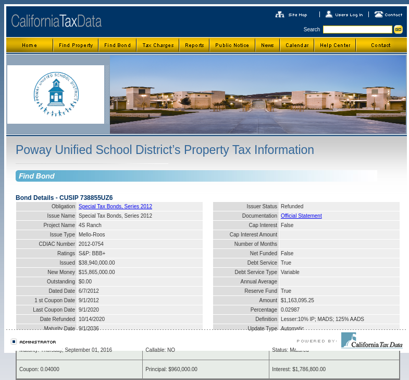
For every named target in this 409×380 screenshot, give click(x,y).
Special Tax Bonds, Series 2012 (115, 206)
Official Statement (301, 216)
